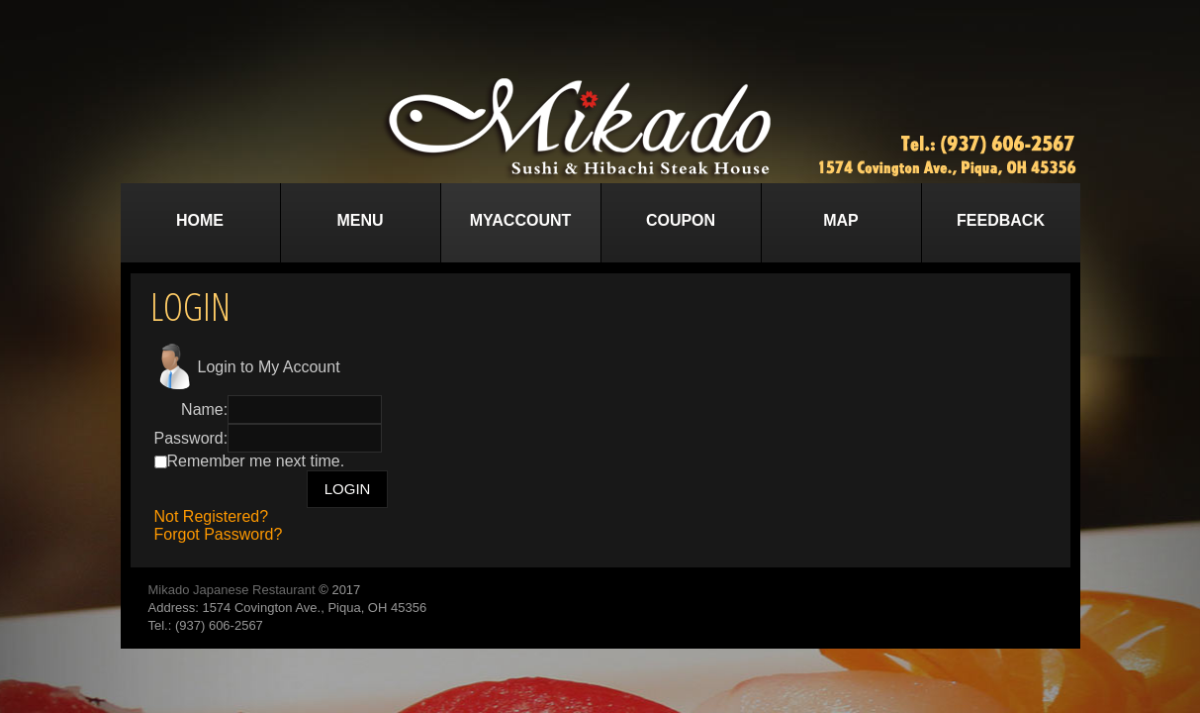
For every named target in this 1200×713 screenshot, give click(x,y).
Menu (359, 220)
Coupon (680, 220)
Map (841, 220)
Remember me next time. (256, 461)
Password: (191, 438)
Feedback (1001, 220)
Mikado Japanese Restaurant (232, 589)
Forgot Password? (218, 534)
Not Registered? (211, 516)
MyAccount (521, 220)
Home (200, 220)
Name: (204, 409)
